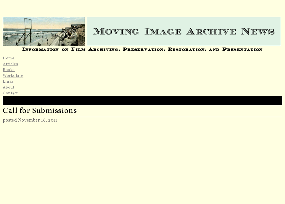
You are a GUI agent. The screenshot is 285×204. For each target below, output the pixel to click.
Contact (10, 93)
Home (8, 58)
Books (9, 70)
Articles (10, 64)
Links (8, 81)
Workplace (13, 76)
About (8, 87)
